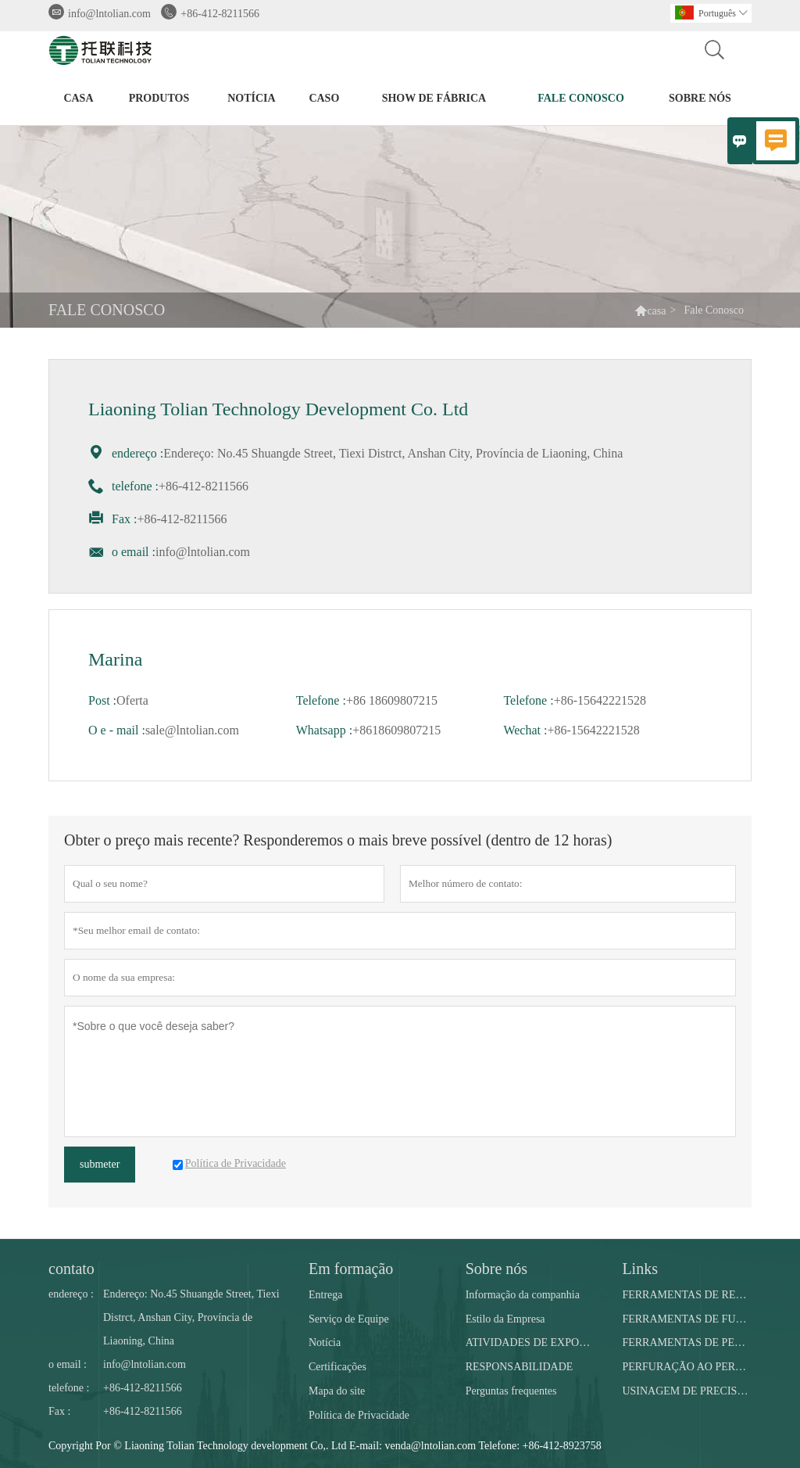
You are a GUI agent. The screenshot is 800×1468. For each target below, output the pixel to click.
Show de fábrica (434, 98)
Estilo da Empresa (505, 1319)
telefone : (68, 1388)
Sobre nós (700, 98)
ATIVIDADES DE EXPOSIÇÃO (530, 1342)
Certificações (337, 1367)
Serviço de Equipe (349, 1319)
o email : (67, 1364)
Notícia (325, 1342)
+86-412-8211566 (219, 14)
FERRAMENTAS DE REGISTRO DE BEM (686, 1295)
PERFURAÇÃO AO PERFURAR (686, 1367)
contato (71, 1268)
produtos (159, 98)
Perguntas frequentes (511, 1391)
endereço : (71, 1294)
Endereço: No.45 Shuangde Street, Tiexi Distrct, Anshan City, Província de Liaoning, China (191, 1317)
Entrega (326, 1295)
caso (324, 98)
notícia (251, 98)
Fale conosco (581, 98)
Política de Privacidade (359, 1415)
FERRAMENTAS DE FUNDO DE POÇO (686, 1319)
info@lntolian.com (109, 14)
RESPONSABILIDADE (519, 1367)
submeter (100, 1164)
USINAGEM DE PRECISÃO (686, 1391)
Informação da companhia (523, 1295)
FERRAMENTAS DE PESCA (686, 1342)
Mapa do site (337, 1391)
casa (78, 98)
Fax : (59, 1411)
